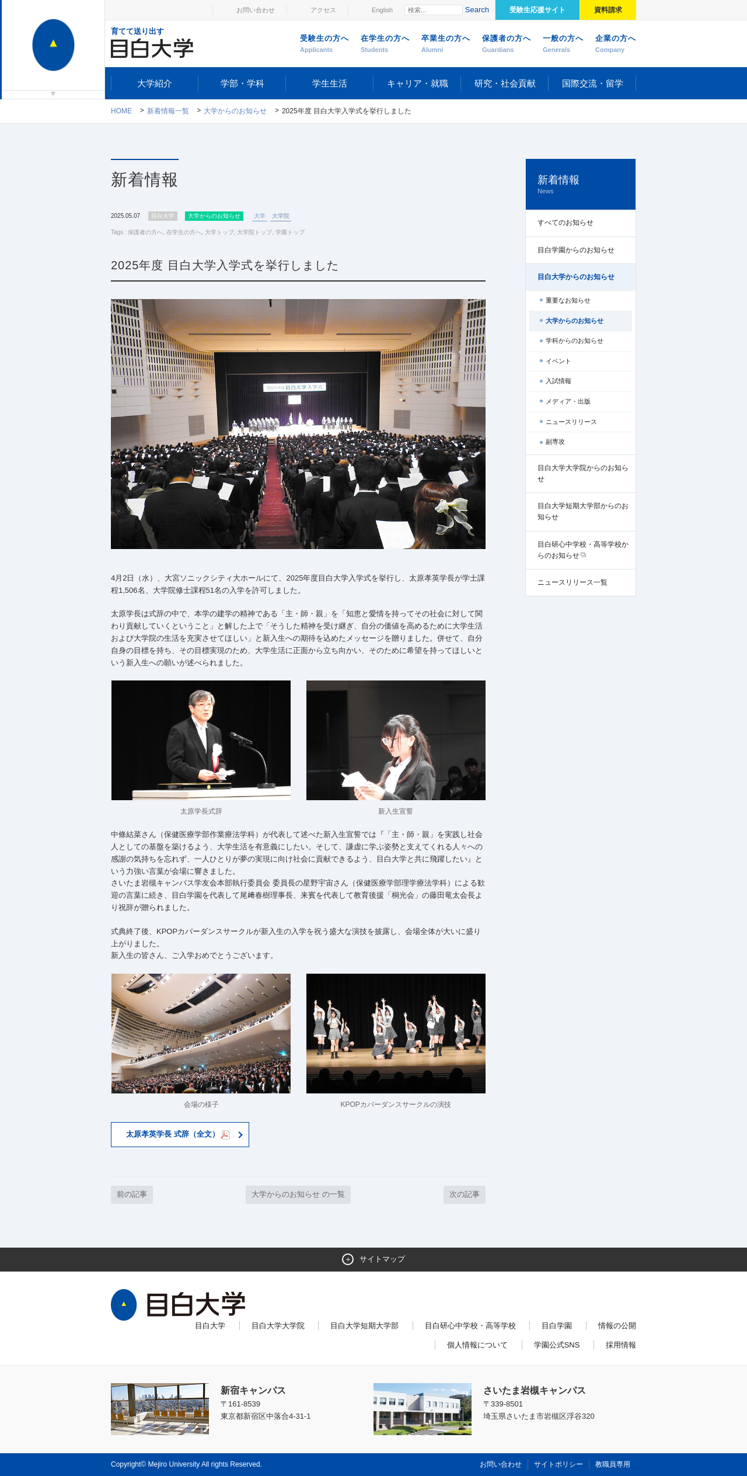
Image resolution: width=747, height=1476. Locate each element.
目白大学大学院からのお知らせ (583, 473)
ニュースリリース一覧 (572, 582)
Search (477, 9)
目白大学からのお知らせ (576, 277)
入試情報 (558, 380)
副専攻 (555, 441)
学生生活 (329, 83)
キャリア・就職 (417, 83)
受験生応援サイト (537, 10)
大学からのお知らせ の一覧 (298, 1194)
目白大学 (210, 1325)
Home (121, 111)
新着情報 (580, 185)
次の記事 (464, 1194)
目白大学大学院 (278, 1325)
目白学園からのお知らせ (576, 250)
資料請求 (608, 10)
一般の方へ (563, 44)
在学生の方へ (385, 44)
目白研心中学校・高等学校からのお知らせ (583, 550)
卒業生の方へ (445, 44)
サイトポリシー (558, 1464)
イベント (558, 360)
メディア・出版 (568, 401)
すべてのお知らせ (565, 222)
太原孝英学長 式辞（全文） (178, 1135)
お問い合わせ (255, 9)
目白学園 (557, 1325)
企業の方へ (615, 44)
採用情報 (621, 1344)
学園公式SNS (557, 1344)
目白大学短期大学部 (364, 1325)
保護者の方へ (506, 44)
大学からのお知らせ (235, 111)
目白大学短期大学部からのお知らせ (583, 511)
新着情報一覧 (168, 111)
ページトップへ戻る (611, 1442)
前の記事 (132, 1194)
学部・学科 (242, 83)
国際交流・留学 (592, 83)
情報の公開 (617, 1325)
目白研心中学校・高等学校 (470, 1325)
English (382, 9)
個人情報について (477, 1344)
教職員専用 (612, 1464)
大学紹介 (154, 83)
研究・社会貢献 (505, 83)
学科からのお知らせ (574, 340)
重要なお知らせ (568, 300)
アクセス (323, 9)
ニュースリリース (571, 421)
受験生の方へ (324, 44)
